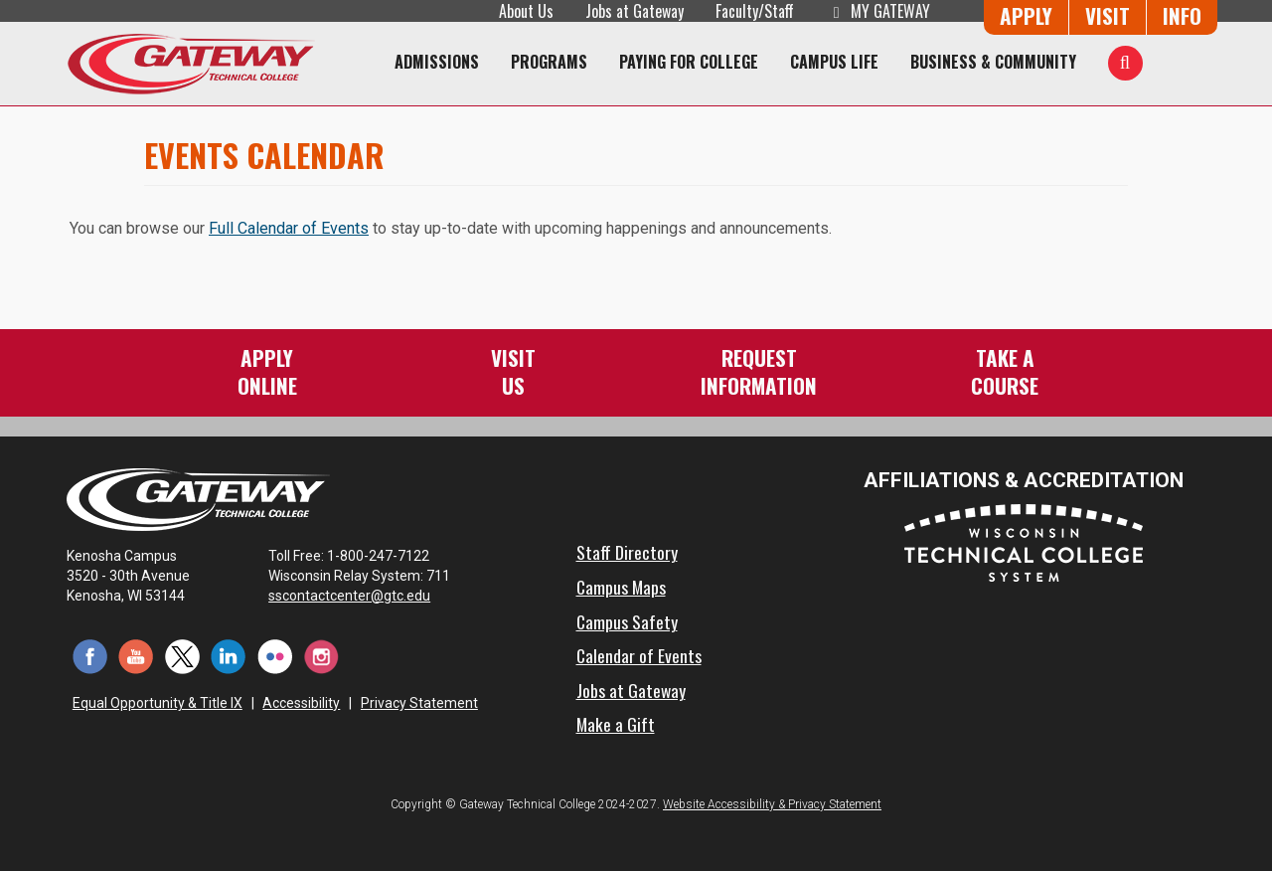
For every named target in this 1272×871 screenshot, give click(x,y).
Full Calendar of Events (289, 228)
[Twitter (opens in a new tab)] (182, 655)
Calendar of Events (639, 655)
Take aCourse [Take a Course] (1004, 371)
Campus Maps (621, 587)
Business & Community (993, 62)
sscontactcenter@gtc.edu (358, 596)
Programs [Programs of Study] (549, 62)
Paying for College (688, 62)
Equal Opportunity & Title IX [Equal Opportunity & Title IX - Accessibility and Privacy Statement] (157, 703)
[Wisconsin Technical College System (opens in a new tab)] (1023, 541)
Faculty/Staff (755, 11)
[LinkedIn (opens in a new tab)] (229, 655)
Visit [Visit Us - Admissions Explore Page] (1107, 15)
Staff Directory (627, 552)
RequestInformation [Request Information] (759, 371)
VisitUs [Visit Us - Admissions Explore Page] (513, 371)
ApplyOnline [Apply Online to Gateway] (267, 371)
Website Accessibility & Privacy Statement (772, 804)
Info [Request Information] (1182, 15)
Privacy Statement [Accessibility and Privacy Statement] (419, 703)
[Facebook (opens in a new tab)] (90, 655)
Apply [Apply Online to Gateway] (1026, 15)
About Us (526, 11)
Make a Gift (615, 724)
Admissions (437, 62)
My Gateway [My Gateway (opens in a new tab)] (878, 11)
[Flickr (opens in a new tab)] (274, 655)
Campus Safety (627, 621)
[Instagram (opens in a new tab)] (321, 655)
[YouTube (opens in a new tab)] (136, 655)
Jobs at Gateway (634, 11)
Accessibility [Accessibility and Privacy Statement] (301, 703)
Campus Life (834, 62)
